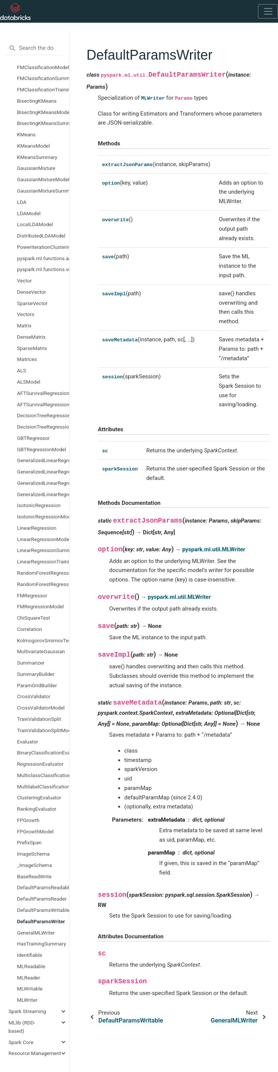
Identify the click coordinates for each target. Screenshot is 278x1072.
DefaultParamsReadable (43, 887)
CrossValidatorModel (41, 708)
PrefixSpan (29, 842)
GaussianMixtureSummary (43, 191)
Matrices (27, 359)
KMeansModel (33, 146)
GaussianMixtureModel (43, 179)
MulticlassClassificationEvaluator (43, 775)
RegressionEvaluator (40, 764)
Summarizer (31, 663)
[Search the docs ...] (34, 48)
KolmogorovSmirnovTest (43, 640)
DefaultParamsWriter (41, 921)
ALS (21, 370)
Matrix (24, 325)
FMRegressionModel (40, 606)
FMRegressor (32, 595)
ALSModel (28, 382)
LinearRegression (36, 528)
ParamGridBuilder (37, 685)
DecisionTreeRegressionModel (43, 427)
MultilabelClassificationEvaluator (43, 787)
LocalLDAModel (35, 224)
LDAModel (28, 213)
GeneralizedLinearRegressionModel (43, 472)
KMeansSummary (37, 157)
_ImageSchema (34, 865)
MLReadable (31, 966)
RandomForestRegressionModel (43, 584)
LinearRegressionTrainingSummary (43, 561)
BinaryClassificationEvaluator (43, 753)
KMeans (26, 134)
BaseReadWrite (34, 876)
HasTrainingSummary (41, 944)
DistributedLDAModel (41, 236)
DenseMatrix (31, 337)
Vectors (25, 314)
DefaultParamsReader (42, 899)
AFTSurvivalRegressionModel (43, 404)
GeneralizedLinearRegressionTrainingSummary (43, 494)
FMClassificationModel (43, 67)
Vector (24, 281)
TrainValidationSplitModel (43, 730)
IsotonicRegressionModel (43, 517)
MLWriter (27, 1000)
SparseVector (32, 303)
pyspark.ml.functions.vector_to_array (43, 269)
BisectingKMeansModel (43, 112)
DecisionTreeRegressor (43, 415)
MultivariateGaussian (41, 651)
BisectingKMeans (37, 101)
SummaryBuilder (35, 674)
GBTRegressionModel (41, 449)
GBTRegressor (33, 438)
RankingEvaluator (36, 809)
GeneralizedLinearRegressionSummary (43, 483)
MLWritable (30, 989)
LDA (21, 202)
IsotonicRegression (38, 505)
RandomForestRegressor (43, 573)
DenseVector (31, 292)
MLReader (28, 978)
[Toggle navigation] (268, 11)
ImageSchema (33, 854)
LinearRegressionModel (43, 539)
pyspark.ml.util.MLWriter (214, 549)
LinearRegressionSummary (43, 550)
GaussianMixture (36, 168)
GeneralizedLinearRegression (43, 460)
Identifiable (29, 955)
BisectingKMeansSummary (43, 123)
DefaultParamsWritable (43, 910)
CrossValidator (34, 696)
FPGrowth (28, 820)
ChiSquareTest (33, 618)
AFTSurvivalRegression (43, 393)
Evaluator (27, 742)
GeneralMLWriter (36, 933)
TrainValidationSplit (39, 719)
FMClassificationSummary (43, 78)
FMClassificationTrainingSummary (43, 89)
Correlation (29, 629)
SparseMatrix (32, 348)
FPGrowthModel (35, 831)
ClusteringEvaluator (39, 797)
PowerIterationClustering (43, 247)
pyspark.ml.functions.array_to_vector (43, 258)
